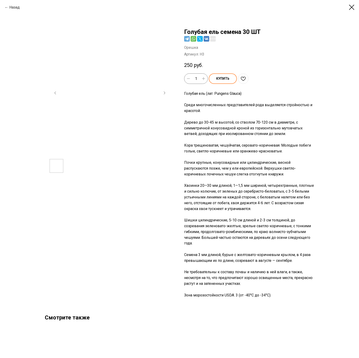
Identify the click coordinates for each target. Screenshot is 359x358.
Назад (14, 7)
